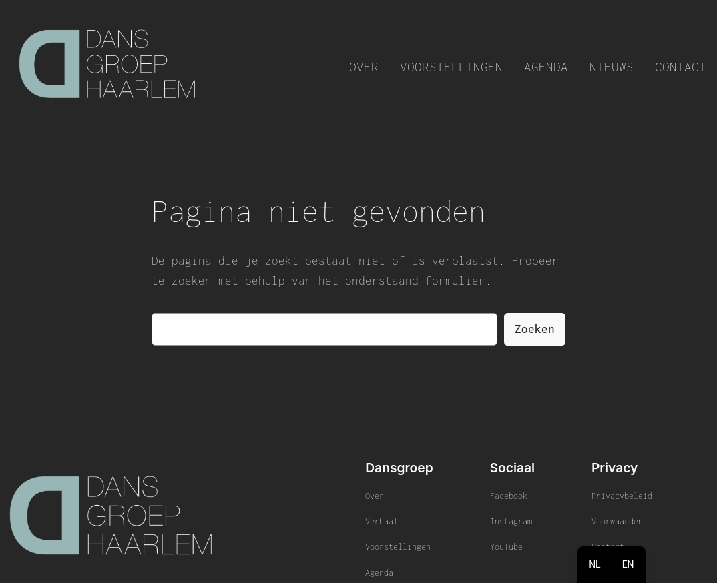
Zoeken (535, 329)
